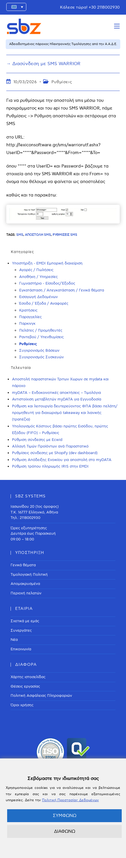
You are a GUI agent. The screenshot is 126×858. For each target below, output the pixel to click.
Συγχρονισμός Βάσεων (39, 350)
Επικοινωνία (21, 649)
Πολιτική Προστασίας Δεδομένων (70, 800)
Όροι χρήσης (22, 705)
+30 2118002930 (104, 7)
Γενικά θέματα (23, 565)
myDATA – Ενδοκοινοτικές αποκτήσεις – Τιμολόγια (56, 392)
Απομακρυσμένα (25, 583)
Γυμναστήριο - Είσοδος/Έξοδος (47, 283)
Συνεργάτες (21, 630)
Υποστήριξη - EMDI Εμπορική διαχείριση (47, 263)
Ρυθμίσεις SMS (65, 235)
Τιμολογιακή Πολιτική (29, 574)
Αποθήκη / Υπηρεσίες (38, 277)
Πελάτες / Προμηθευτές (40, 330)
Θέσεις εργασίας (25, 686)
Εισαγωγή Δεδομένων (38, 297)
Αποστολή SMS (38, 235)
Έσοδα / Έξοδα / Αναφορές (43, 303)
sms (19, 235)
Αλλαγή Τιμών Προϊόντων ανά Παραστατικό (50, 446)
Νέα (14, 639)
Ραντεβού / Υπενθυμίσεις (41, 337)
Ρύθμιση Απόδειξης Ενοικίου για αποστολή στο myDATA (61, 460)
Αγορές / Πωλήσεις (36, 270)
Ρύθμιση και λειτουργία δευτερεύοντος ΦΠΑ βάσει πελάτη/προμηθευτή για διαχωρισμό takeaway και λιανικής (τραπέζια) (64, 413)
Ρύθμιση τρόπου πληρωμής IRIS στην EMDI (50, 466)
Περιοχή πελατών (26, 593)
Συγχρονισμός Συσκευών (41, 357)
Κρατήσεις (28, 310)
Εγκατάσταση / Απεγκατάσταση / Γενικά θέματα (61, 290)
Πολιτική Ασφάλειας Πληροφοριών (41, 695)
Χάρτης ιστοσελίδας (28, 677)
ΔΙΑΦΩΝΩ (64, 831)
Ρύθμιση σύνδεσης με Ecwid (37, 439)
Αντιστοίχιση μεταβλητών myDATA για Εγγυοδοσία (56, 399)
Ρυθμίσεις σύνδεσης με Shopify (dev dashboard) (54, 453)
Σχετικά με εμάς (25, 621)
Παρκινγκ (27, 323)
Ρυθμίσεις (61, 81)
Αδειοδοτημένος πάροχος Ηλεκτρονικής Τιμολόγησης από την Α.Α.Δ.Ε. (63, 44)
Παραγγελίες (30, 317)
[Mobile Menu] (117, 26)
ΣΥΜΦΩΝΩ (64, 815)
